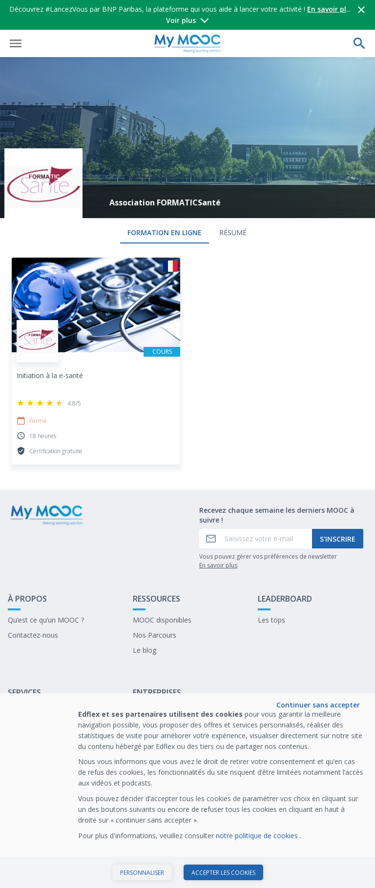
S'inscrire (337, 539)
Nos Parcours (154, 635)
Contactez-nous (33, 635)
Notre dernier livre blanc (170, 728)
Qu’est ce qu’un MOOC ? (46, 620)
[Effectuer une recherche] (359, 43)
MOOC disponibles (162, 620)
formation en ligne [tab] (164, 232)
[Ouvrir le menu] (15, 43)
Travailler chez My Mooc (171, 743)
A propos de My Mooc (43, 713)
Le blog (144, 650)
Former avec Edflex (163, 713)
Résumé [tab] (233, 232)
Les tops (271, 620)
